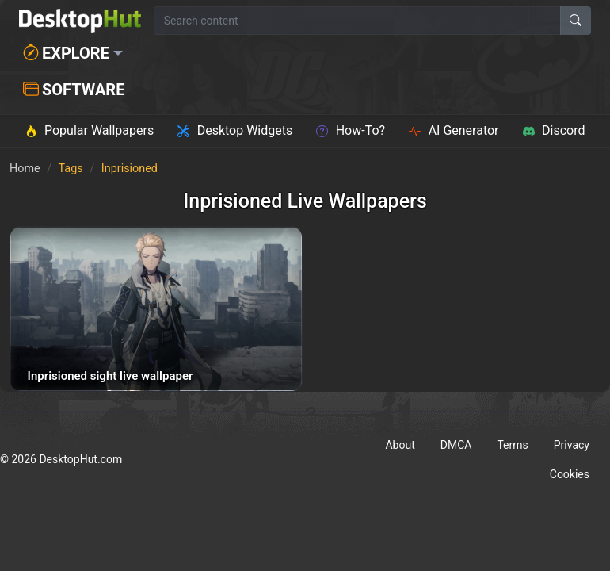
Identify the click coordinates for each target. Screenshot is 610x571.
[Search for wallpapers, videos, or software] (357, 20)
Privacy (571, 445)
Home (25, 168)
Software (73, 89)
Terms (512, 445)
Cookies (569, 474)
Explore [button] (66, 53)
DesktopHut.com (80, 459)
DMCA (456, 445)
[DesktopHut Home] (80, 21)
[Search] (575, 20)
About (399, 445)
